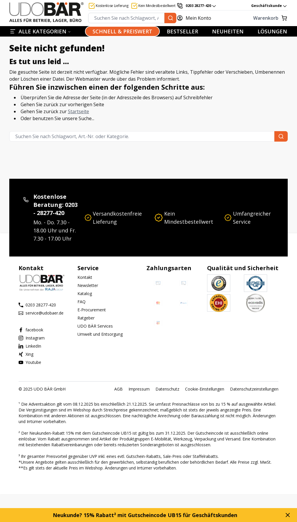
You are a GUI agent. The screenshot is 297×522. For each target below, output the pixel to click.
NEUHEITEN (228, 31)
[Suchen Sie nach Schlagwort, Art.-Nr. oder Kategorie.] (170, 18)
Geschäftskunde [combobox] (269, 6)
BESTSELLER (182, 31)
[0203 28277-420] (196, 6)
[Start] (46, 12)
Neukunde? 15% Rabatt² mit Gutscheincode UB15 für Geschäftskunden (145, 515)
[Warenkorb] (253, 18)
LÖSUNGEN (272, 31)
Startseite (78, 111)
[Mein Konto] (197, 18)
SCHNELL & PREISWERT (122, 31)
